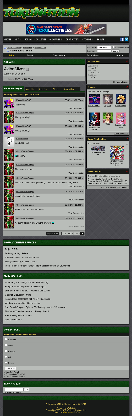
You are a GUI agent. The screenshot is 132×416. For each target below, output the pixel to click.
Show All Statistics (120, 82)
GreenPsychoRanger (25, 113)
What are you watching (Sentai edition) (22, 303)
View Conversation (76, 108)
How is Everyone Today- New (18, 315)
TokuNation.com (14, 48)
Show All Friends (121, 134)
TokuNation (27, 48)
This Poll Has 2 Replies (15, 376)
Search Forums (13, 383)
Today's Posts (93, 55)
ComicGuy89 (120, 105)
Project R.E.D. (11, 249)
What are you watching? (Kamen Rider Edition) (26, 282)
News (18, 39)
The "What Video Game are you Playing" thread (27, 311)
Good (10, 345)
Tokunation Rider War (98, 153)
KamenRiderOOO (23, 100)
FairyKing (107, 181)
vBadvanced (68, 412)
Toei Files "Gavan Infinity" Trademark (22, 257)
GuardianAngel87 (95, 183)
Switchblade (108, 183)
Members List (40, 48)
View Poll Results (13, 372)
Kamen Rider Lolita (120, 126)
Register (31, 55)
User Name (92, 47)
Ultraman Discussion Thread (18, 295)
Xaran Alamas (120, 183)
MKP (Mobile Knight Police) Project (21, 261)
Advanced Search (14, 392)
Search (119, 55)
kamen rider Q (94, 105)
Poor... (11, 363)
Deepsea (91, 181)
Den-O (99, 181)
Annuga (91, 179)
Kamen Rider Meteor (94, 128)
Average (11, 351)
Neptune (107, 105)
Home (8, 39)
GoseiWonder (22, 139)
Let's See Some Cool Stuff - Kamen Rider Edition (27, 291)
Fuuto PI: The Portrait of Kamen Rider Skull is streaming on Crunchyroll (37, 266)
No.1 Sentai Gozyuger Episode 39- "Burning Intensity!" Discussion (35, 307)
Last (77, 234)
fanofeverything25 (119, 181)
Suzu (108, 124)
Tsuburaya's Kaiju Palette (16, 253)
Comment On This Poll (15, 374)
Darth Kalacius (117, 179)
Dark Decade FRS (13, 319)
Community (59, 55)
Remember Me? (120, 48)
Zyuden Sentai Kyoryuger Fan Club (117, 163)
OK (9, 357)
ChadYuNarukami (102, 179)
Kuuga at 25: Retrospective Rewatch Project (25, 286)
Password (91, 51)
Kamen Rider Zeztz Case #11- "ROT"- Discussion (27, 299)
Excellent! (12, 340)
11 (69, 234)
